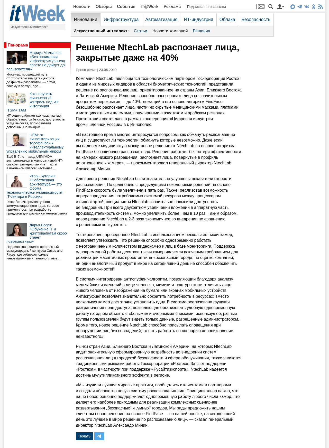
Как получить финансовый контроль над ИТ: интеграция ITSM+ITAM (32, 102)
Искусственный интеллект (29, 27)
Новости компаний (170, 31)
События (126, 6)
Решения (201, 31)
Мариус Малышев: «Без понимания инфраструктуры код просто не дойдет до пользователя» (35, 61)
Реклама (172, 6)
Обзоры (104, 6)
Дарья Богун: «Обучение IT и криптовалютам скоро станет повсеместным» (36, 233)
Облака (227, 19)
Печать (84, 436)
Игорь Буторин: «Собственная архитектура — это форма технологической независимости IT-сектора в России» (34, 186)
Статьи (140, 31)
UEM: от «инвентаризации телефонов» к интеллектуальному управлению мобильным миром (34, 143)
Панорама (18, 45)
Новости (81, 6)
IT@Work (150, 6)
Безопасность (255, 19)
